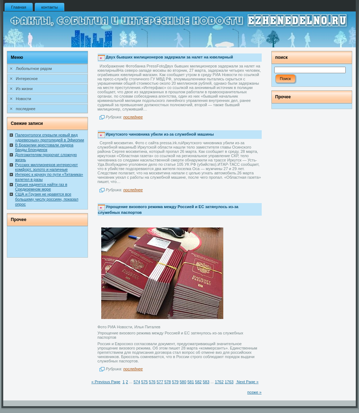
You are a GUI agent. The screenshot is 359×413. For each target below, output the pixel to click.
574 (137, 382)
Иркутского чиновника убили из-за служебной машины (160, 134)
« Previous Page (106, 382)
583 (206, 382)
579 (175, 382)
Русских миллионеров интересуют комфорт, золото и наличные (46, 167)
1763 (229, 382)
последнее (133, 117)
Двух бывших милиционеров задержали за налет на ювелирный (169, 57)
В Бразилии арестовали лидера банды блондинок (44, 147)
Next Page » (247, 382)
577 (160, 382)
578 (167, 382)
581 (190, 382)
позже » (254, 392)
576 (152, 382)
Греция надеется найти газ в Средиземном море (41, 187)
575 (144, 382)
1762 (219, 382)
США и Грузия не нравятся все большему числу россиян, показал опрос (46, 199)
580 (183, 382)
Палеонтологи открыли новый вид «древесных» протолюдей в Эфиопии (49, 137)
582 (198, 382)
